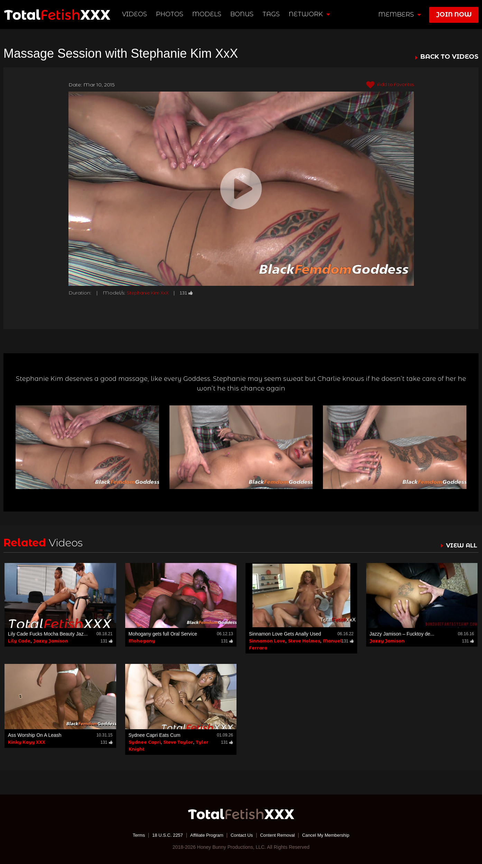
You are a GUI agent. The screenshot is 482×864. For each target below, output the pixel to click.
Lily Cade (19, 641)
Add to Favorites (388, 85)
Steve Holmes (304, 641)
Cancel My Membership (331, 834)
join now (454, 14)
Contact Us (241, 834)
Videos (135, 14)
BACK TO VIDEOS (449, 57)
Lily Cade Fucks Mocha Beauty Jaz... (47, 634)
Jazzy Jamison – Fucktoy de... (402, 634)
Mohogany (142, 641)
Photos (170, 14)
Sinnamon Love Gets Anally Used (285, 634)
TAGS (271, 14)
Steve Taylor (178, 741)
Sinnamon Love (267, 641)
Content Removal (279, 834)
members (399, 14)
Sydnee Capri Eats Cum (154, 735)
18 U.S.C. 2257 (162, 834)
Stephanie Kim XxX (150, 293)
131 (191, 292)
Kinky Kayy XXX (26, 741)
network (309, 14)
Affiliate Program (204, 834)
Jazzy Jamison (50, 641)
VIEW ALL (460, 545)
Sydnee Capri (145, 741)
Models (207, 14)
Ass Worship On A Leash (35, 735)
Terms (132, 834)
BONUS (242, 14)
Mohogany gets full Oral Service (163, 634)
